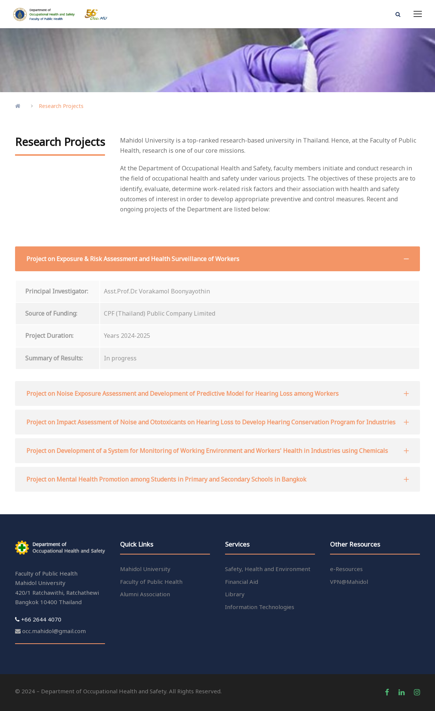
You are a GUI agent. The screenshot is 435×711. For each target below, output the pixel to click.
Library (235, 594)
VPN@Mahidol (349, 581)
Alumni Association (145, 594)
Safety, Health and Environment (267, 569)
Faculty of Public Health (151, 581)
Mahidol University (145, 569)
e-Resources (346, 569)
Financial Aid (241, 581)
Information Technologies (259, 607)
